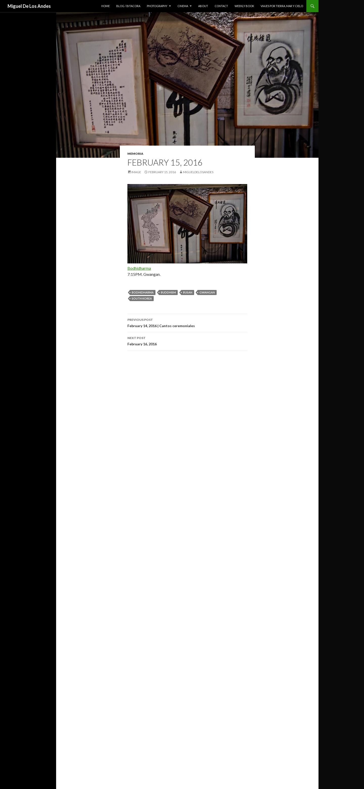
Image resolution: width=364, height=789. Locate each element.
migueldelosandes (198, 172)
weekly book (244, 6)
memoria (135, 153)
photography (157, 6)
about (203, 6)
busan (187, 292)
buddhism (168, 292)
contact (221, 6)
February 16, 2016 (187, 340)
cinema (182, 6)
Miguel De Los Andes (29, 6)
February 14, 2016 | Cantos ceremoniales (187, 322)
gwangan (207, 292)
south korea (142, 298)
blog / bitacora (128, 6)
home (105, 6)
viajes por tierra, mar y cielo (282, 6)
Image (136, 172)
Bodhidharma (139, 268)
